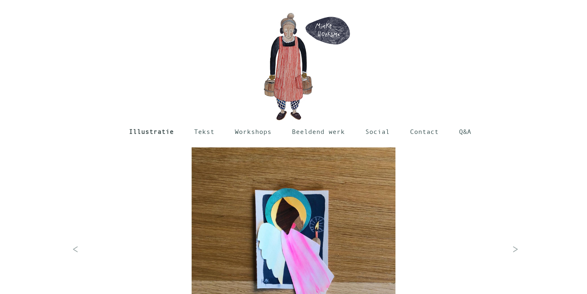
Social (377, 131)
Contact (424, 131)
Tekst (204, 131)
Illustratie (151, 131)
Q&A (465, 131)
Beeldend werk (318, 131)
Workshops (253, 131)
